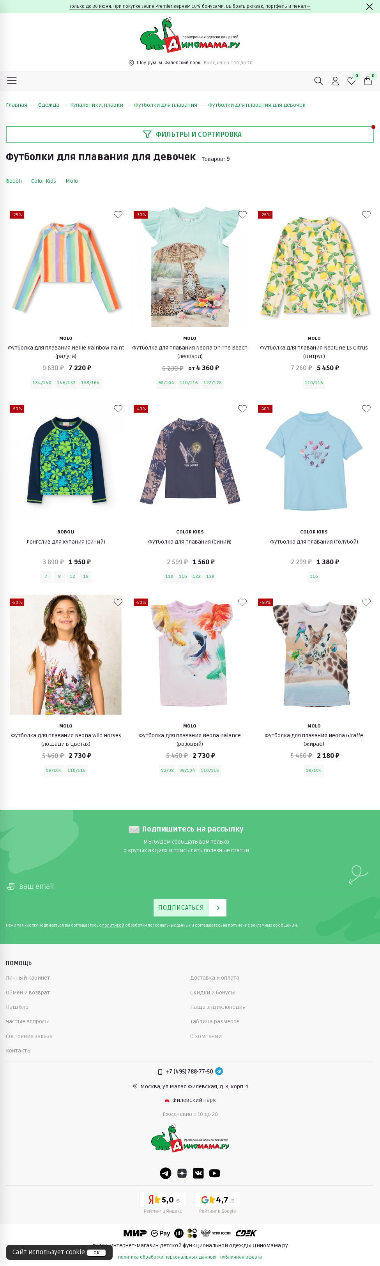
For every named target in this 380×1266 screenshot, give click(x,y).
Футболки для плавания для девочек (257, 105)
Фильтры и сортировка (192, 134)
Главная (20, 105)
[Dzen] (182, 1173)
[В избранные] (118, 214)
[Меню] (12, 81)
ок (96, 1253)
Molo (71, 181)
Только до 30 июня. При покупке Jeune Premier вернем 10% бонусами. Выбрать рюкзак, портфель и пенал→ (190, 6)
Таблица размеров (215, 1021)
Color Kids (43, 181)
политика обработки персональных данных (167, 1257)
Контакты (19, 1050)
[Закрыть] (369, 6)
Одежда (52, 105)
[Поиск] (319, 81)
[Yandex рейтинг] (163, 1204)
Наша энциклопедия (218, 1007)
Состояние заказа (29, 1036)
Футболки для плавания (169, 105)
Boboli (14, 181)
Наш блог (18, 1007)
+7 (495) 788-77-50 (189, 1071)
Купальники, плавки (100, 105)
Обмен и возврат (28, 992)
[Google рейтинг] (217, 1204)
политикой (113, 925)
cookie (75, 1252)
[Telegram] (219, 1072)
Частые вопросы (27, 1021)
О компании (206, 1036)
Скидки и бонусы (212, 992)
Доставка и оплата (214, 978)
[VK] (198, 1173)
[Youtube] (215, 1173)
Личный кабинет (28, 978)
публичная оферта (241, 1257)
